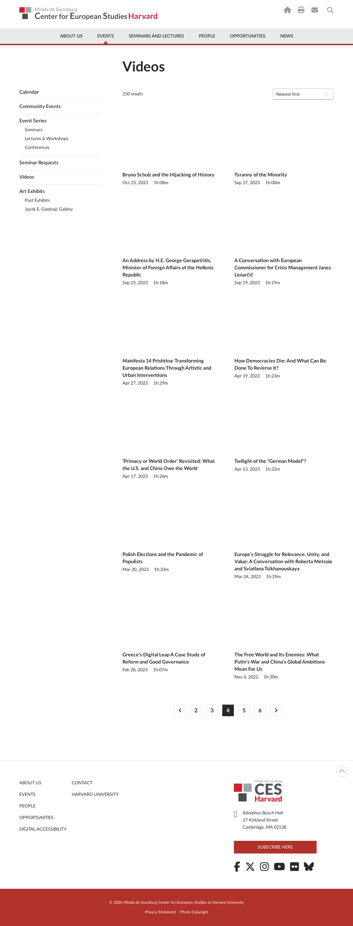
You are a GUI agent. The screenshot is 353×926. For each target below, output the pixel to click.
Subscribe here (275, 847)
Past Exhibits (37, 200)
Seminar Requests (38, 162)
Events (105, 36)
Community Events (40, 106)
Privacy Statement (160, 912)
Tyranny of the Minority (260, 175)
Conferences (37, 147)
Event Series (33, 121)
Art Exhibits (32, 191)
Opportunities (247, 36)
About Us (71, 36)
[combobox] (303, 94)
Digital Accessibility (42, 829)
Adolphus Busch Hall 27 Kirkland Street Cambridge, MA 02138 (264, 820)
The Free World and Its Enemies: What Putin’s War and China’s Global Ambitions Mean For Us (279, 662)
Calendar (29, 92)
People (207, 36)
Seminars (33, 130)
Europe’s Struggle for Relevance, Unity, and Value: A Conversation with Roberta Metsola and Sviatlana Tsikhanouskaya (283, 561)
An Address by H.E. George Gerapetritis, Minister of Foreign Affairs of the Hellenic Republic (168, 268)
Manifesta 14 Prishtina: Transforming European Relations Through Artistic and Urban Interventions (166, 368)
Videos (26, 177)
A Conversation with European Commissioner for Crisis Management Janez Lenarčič (282, 268)
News (286, 36)
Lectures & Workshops (46, 138)
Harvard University (95, 794)
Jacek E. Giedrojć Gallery (49, 209)
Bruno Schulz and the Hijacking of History (168, 175)
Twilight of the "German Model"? (270, 461)
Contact (82, 783)
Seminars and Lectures (156, 36)
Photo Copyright (194, 912)
